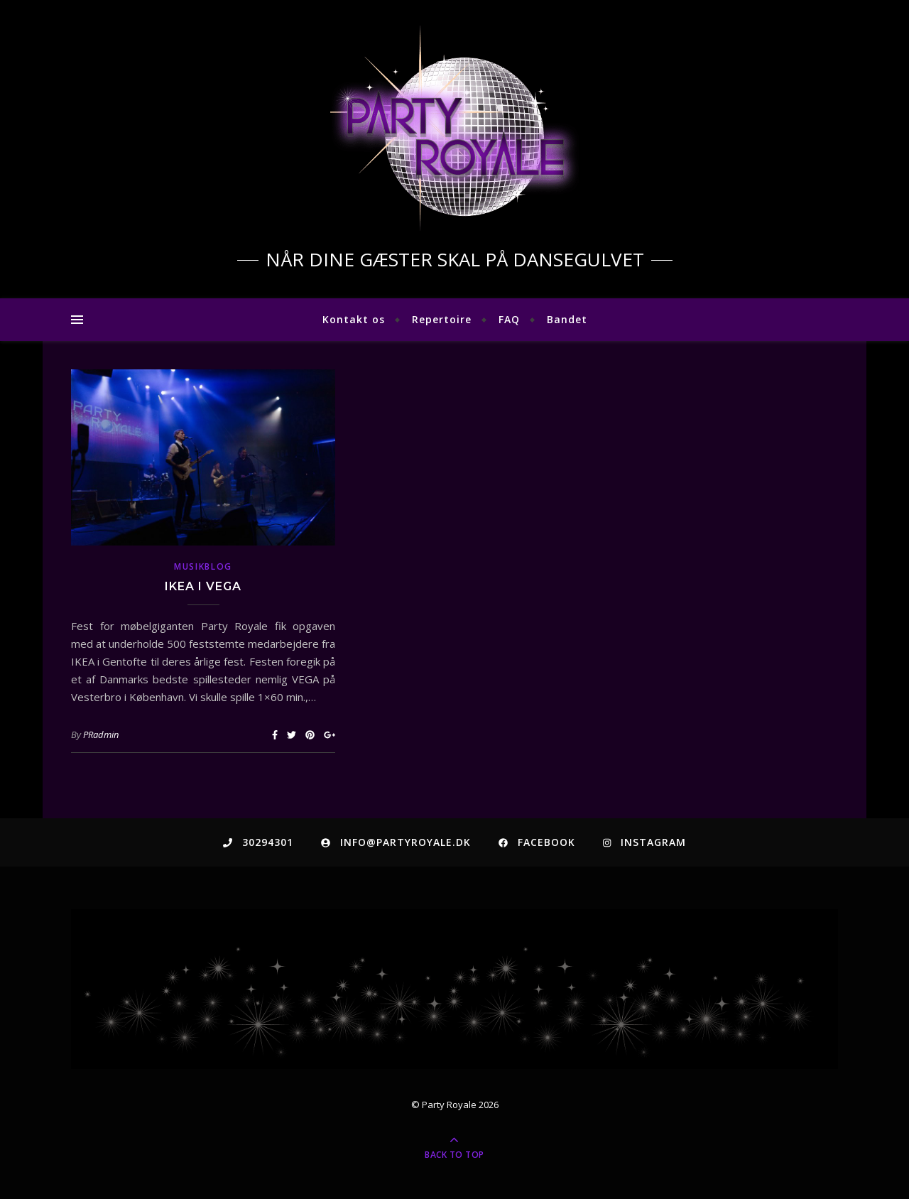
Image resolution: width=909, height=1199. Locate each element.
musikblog (203, 566)
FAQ (509, 319)
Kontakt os (353, 319)
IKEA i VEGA (203, 586)
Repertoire (442, 319)
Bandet (567, 319)
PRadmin (101, 734)
